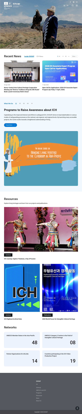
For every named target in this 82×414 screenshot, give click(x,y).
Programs (39, 393)
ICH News (40, 56)
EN (64, 5)
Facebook (70, 2)
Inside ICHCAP (29, 56)
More (74, 56)
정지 (66, 56)
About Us (38, 401)
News (37, 398)
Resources (39, 395)
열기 (77, 5)
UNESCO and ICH (41, 390)
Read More (10, 125)
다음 (68, 56)
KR (67, 5)
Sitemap (38, 387)
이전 (63, 56)
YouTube (73, 2)
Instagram (77, 2)
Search (72, 5)
